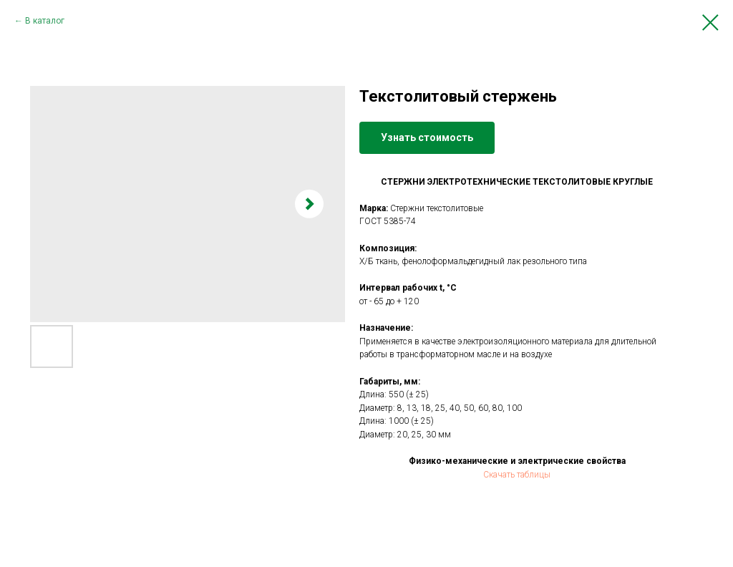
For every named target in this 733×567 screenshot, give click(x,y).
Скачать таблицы (516, 475)
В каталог (44, 21)
